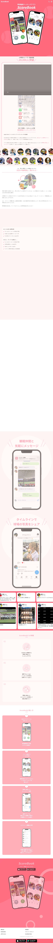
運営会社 (2, 929)
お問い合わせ (3, 933)
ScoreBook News (28, 933)
